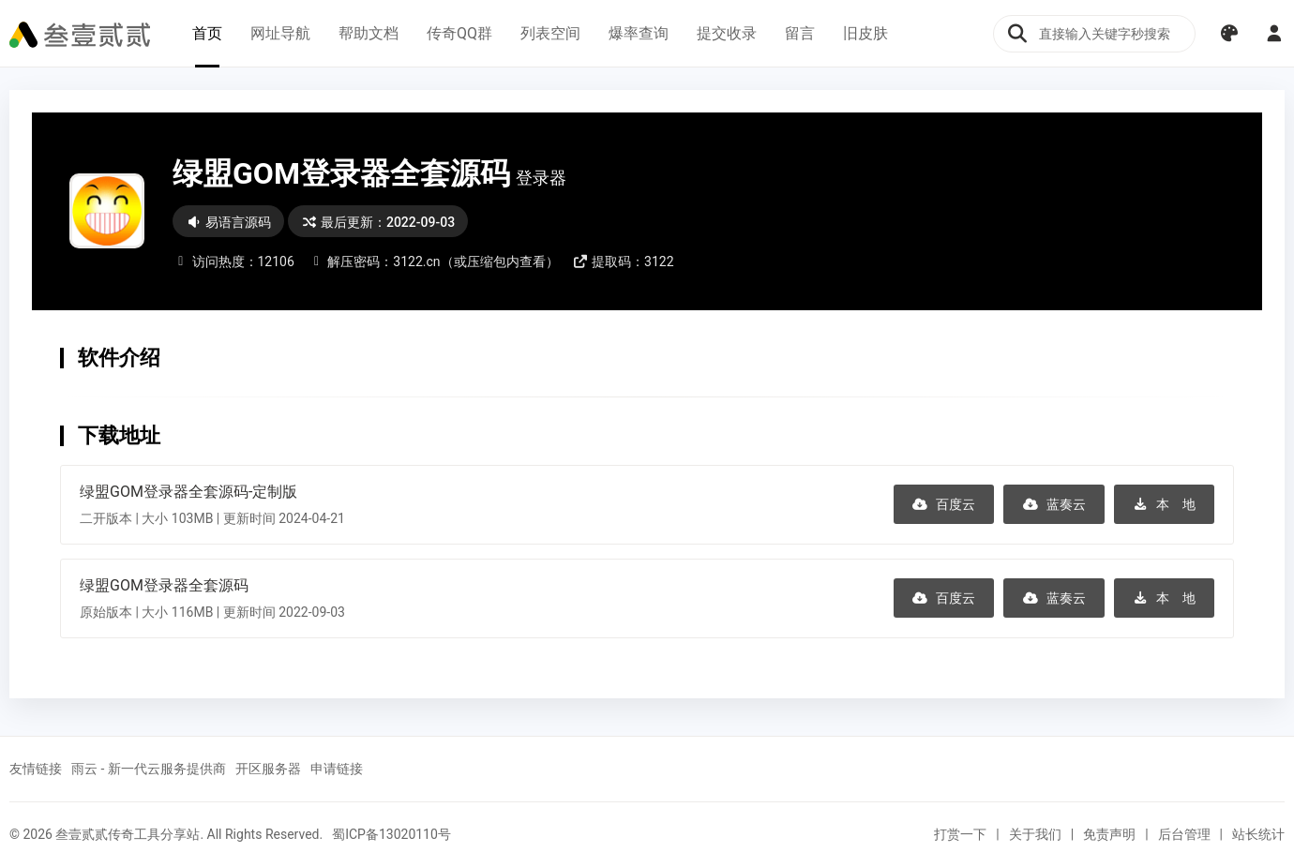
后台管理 (1184, 834)
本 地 (1164, 504)
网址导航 (280, 33)
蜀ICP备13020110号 (391, 834)
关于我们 (1035, 834)
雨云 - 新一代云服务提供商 (148, 768)
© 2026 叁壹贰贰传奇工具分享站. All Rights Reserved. (166, 834)
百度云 (944, 504)
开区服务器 (268, 768)
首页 (207, 33)
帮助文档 (369, 33)
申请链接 (336, 768)
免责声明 (1109, 834)
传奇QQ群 (459, 33)
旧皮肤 (865, 33)
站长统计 (1258, 834)
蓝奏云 (1054, 504)
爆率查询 (639, 33)
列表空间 (550, 33)
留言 (800, 33)
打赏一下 (960, 834)
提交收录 (727, 33)
